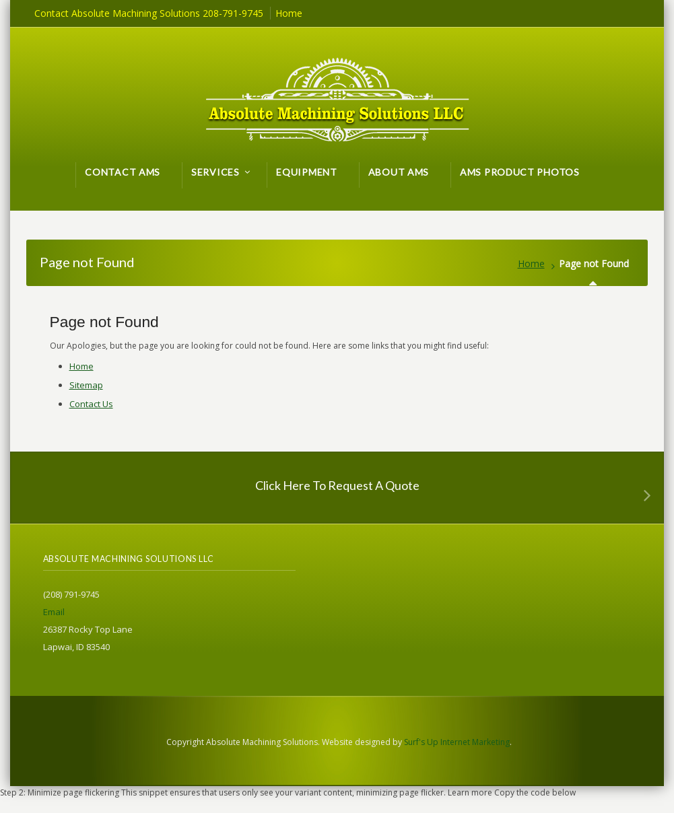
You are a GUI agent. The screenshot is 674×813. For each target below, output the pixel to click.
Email (54, 612)
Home (531, 263)
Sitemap (86, 385)
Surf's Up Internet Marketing (457, 742)
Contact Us (91, 404)
